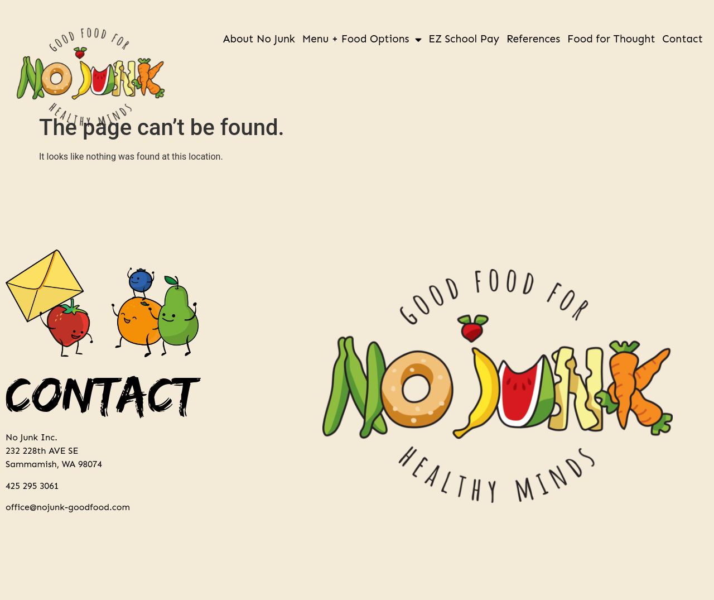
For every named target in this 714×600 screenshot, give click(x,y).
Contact (682, 38)
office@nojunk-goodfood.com (68, 507)
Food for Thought (611, 38)
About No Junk (259, 38)
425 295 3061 (32, 486)
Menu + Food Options (362, 39)
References (533, 38)
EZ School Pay (463, 38)
